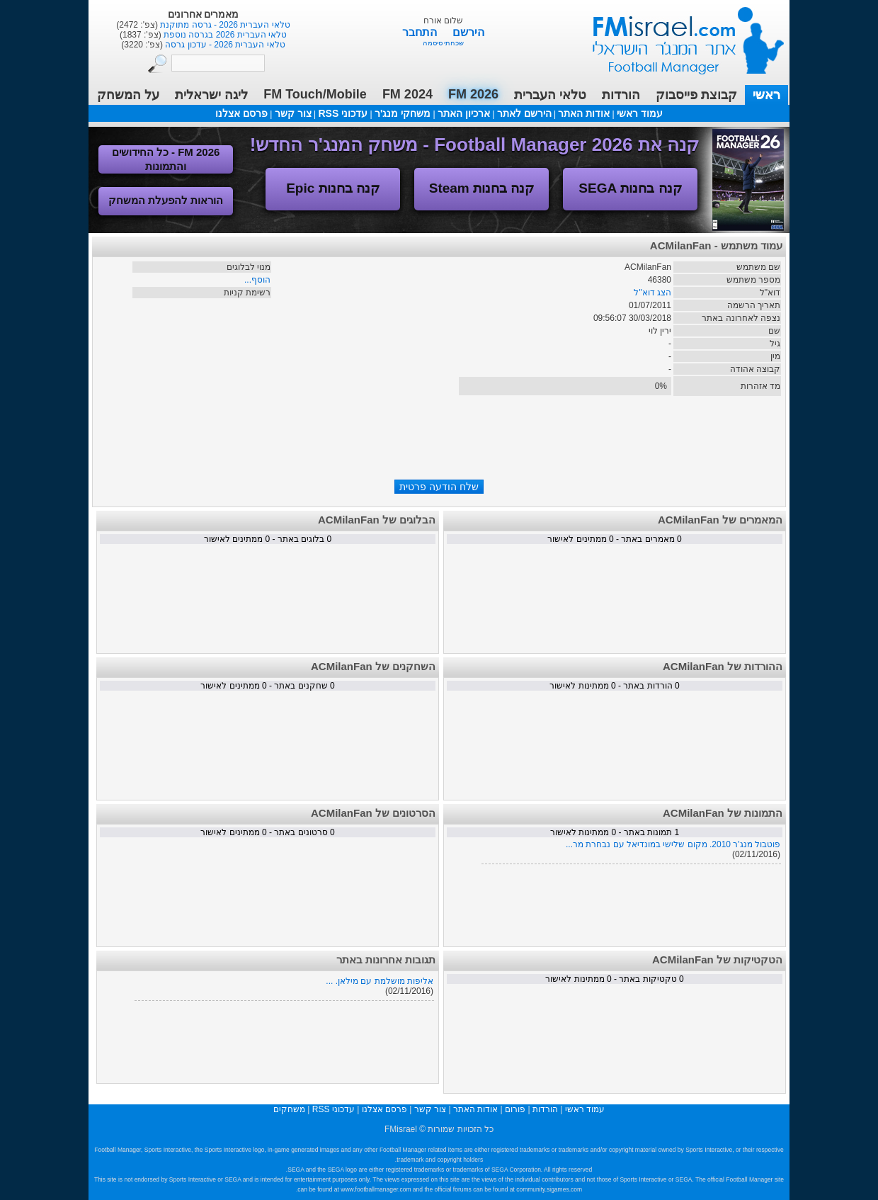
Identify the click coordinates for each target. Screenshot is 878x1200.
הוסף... (257, 280)
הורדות (621, 95)
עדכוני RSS (342, 113)
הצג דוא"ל (652, 293)
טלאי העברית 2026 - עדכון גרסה (224, 45)
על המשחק (128, 95)
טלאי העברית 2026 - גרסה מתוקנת (224, 25)
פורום (515, 1109)
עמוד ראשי (679, 35)
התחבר (421, 32)
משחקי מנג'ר (403, 113)
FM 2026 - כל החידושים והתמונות (166, 159)
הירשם (468, 32)
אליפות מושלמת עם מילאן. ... (379, 981)
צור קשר (293, 113)
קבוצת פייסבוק (696, 95)
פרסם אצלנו (241, 113)
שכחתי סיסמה (443, 43)
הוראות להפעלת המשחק (165, 200)
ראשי (766, 95)
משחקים (289, 1109)
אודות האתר (584, 113)
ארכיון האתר (464, 113)
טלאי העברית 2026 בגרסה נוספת (224, 35)
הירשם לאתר (524, 113)
